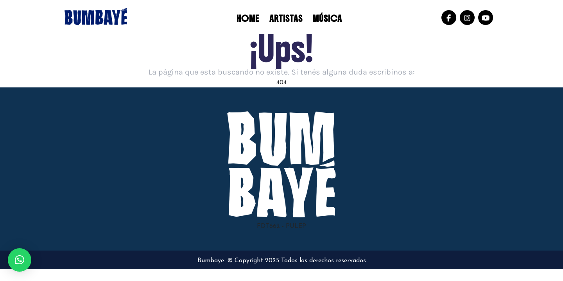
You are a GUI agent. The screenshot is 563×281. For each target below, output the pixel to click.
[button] (19, 260)
